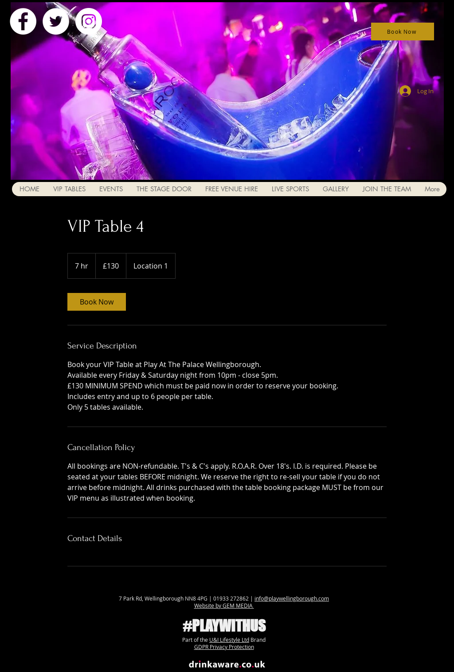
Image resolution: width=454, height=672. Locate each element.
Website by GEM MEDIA (224, 605)
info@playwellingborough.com (291, 598)
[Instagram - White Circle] (88, 21)
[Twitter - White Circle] (56, 21)
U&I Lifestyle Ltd (229, 639)
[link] (96, 302)
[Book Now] (402, 31)
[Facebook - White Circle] (23, 21)
